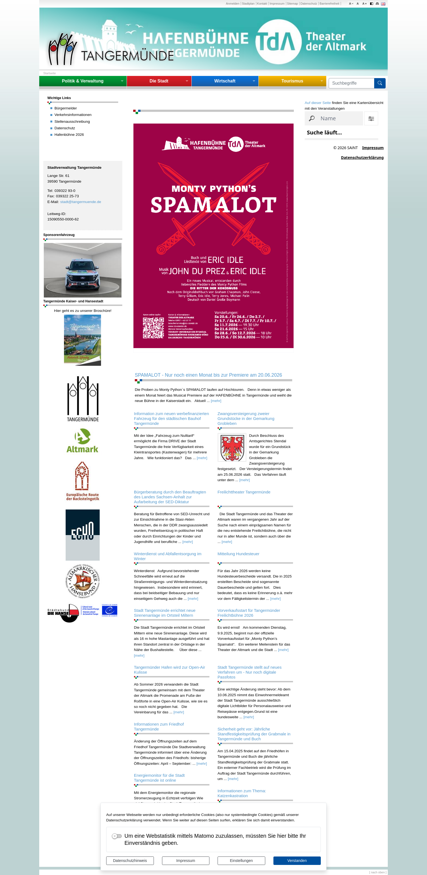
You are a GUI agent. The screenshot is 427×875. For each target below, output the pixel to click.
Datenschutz (308, 3)
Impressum (185, 860)
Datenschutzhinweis (130, 860)
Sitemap (292, 3)
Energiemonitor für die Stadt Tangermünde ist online (159, 777)
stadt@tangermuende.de (80, 202)
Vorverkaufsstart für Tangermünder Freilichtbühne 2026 (249, 613)
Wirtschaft (225, 81)
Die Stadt (159, 81)
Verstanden (297, 860)
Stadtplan (248, 3)
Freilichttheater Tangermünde (244, 492)
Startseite (49, 73)
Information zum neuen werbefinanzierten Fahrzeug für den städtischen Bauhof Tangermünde (171, 418)
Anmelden (232, 3)
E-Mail (52, 202)
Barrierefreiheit (329, 3)
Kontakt (262, 3)
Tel (49, 191)
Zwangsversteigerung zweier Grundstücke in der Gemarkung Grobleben (246, 418)
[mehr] (216, 401)
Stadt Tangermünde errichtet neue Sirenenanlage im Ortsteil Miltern (165, 613)
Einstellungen (241, 860)
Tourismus (292, 81)
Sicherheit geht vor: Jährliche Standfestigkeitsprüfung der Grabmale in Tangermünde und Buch (254, 734)
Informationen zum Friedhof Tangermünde (159, 726)
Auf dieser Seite (318, 103)
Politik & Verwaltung (82, 81)
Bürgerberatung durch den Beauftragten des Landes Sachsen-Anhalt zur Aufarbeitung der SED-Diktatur (170, 497)
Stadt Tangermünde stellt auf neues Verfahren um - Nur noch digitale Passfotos (250, 672)
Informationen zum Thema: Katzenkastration (242, 793)
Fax (50, 196)
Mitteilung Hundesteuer (239, 553)
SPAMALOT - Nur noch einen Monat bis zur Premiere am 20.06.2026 (208, 375)
